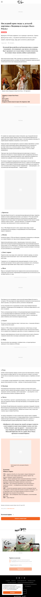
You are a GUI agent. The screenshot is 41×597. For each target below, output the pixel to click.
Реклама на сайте (31, 580)
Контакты (13, 580)
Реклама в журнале (12, 582)
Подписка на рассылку (14, 558)
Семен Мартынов (10, 508)
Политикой (14, 561)
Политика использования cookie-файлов (27, 584)
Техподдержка (28, 586)
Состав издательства (21, 580)
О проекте (8, 580)
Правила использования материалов (25, 582)
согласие (5, 589)
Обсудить (11, 43)
